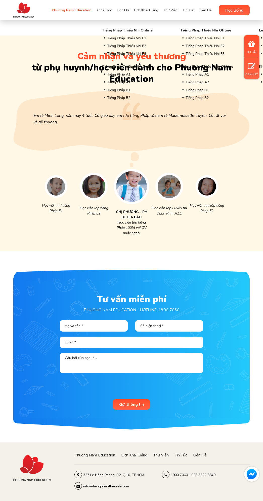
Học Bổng (234, 10)
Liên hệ (200, 455)
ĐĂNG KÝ (251, 69)
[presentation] (131, 388)
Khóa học (104, 10)
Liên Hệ (205, 10)
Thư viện (170, 10)
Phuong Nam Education (72, 10)
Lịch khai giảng (146, 10)
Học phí (123, 10)
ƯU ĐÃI (251, 47)
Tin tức (189, 10)
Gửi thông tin (131, 404)
